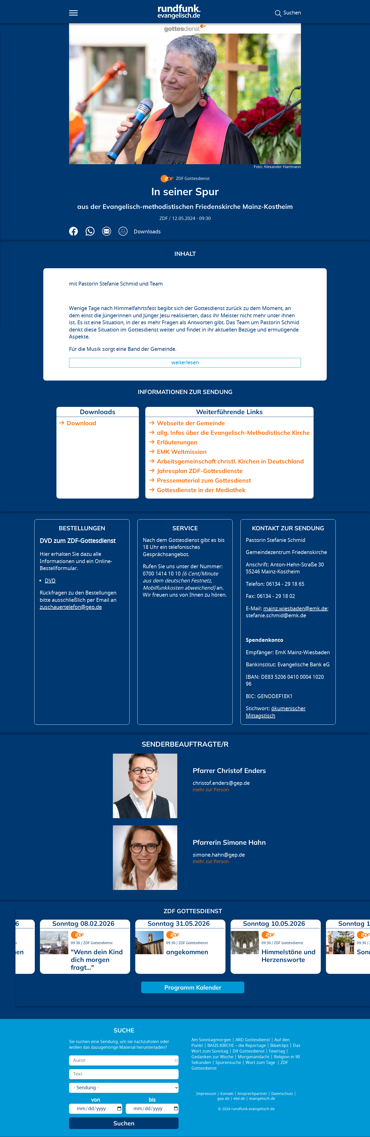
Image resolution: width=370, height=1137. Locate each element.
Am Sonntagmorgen (211, 1040)
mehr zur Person (211, 790)
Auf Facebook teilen (73, 231)
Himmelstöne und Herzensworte (289, 956)
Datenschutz (282, 1093)
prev (21, 944)
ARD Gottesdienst (253, 1040)
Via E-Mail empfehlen (106, 231)
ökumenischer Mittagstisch (276, 712)
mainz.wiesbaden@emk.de (295, 608)
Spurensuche (228, 1063)
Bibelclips (279, 1046)
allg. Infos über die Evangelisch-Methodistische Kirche (233, 432)
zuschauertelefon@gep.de (71, 607)
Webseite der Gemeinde (191, 423)
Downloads (147, 231)
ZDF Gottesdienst (193, 179)
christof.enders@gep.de (221, 783)
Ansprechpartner (252, 1093)
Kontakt (226, 1093)
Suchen (292, 13)
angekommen (187, 952)
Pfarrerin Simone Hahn (229, 842)
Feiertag (277, 1051)
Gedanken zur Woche (212, 1057)
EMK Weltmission (182, 451)
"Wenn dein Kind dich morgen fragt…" (97, 959)
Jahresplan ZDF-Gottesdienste (200, 470)
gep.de (223, 1098)
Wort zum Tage (261, 1063)
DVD (50, 581)
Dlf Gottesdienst (249, 1051)
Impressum (206, 1093)
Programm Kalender (192, 987)
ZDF (163, 218)
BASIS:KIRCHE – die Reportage (236, 1046)
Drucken (123, 231)
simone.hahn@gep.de (219, 855)
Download (81, 423)
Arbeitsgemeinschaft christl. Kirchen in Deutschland (230, 461)
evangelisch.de (262, 1098)
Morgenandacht (254, 1057)
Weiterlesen (185, 362)
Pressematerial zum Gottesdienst (204, 480)
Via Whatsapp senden (90, 231)
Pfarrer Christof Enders (229, 770)
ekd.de (239, 1098)
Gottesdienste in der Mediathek (201, 489)
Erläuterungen (177, 442)
